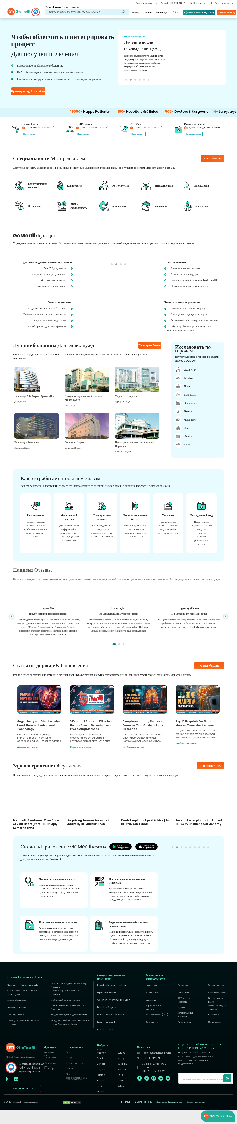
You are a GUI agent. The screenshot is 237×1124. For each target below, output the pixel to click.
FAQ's (69, 1071)
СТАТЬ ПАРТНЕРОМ (23, 1102)
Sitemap (49, 1082)
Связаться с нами (74, 1077)
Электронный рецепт (50, 1078)
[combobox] (199, 3)
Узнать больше (209, 680)
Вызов (173, 3)
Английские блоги (49, 1067)
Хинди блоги (50, 1071)
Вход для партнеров (222, 3)
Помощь (70, 1082)
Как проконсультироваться (76, 1089)
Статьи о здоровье (146, 3)
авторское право (74, 1093)
